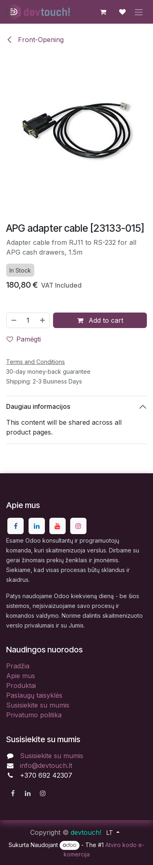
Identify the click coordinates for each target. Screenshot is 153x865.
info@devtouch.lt (46, 765)
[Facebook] (15, 526)
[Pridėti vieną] (43, 320)
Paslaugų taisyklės (34, 695)
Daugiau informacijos (38, 406)
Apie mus (20, 676)
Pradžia (17, 666)
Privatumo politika (34, 715)
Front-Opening (35, 39)
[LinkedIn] (37, 526)
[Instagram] (78, 526)
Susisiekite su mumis (37, 705)
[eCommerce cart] (103, 12)
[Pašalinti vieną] (13, 320)
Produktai (21, 685)
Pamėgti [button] (24, 339)
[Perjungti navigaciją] (139, 11)
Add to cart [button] (100, 320)
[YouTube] (57, 526)
